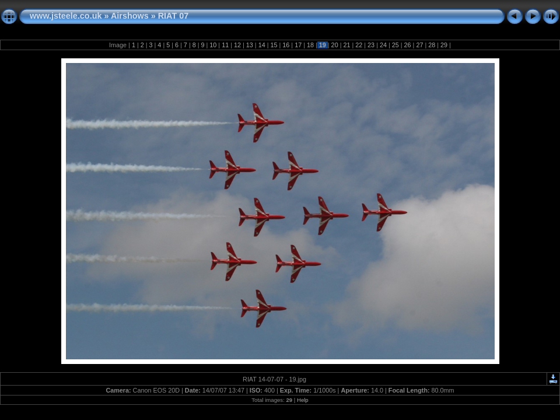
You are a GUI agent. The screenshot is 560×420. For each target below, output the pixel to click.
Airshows (130, 15)
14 (262, 44)
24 (383, 44)
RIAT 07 (173, 15)
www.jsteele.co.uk (66, 15)
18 (310, 44)
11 (225, 44)
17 (298, 44)
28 (431, 44)
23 (371, 44)
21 (346, 44)
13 (249, 44)
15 (273, 44)
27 (419, 44)
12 (237, 44)
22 (359, 44)
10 (213, 44)
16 (286, 44)
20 (335, 44)
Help (303, 400)
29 (444, 44)
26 (407, 44)
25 (395, 44)
